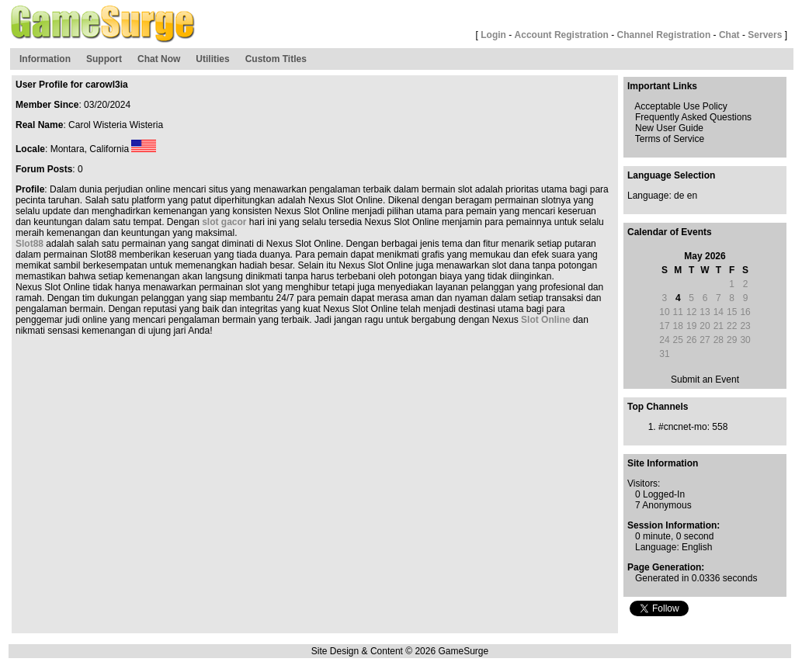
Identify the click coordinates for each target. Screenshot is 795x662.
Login (493, 34)
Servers (765, 34)
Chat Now (158, 59)
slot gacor (224, 222)
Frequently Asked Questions (693, 117)
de (679, 195)
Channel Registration (664, 34)
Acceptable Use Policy (680, 106)
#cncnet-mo (682, 426)
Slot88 (29, 243)
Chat (729, 34)
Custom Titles (276, 59)
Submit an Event (705, 379)
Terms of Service (669, 138)
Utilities (212, 59)
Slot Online (545, 319)
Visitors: (643, 483)
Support (104, 59)
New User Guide (669, 128)
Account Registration (562, 34)
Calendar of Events (669, 232)
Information (45, 59)
